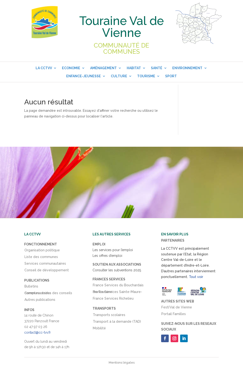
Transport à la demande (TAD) (117, 322)
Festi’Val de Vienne (176, 308)
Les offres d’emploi (107, 256)
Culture (119, 76)
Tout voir (196, 277)
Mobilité (99, 329)
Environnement (187, 68)
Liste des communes (41, 258)
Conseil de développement (46, 271)
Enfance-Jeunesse (83, 76)
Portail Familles (173, 315)
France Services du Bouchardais (118, 286)
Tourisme (146, 76)
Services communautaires (45, 264)
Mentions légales (122, 362)
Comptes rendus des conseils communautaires (48, 294)
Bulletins (31, 287)
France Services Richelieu (113, 299)
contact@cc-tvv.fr (37, 332)
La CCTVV (44, 68)
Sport (171, 76)
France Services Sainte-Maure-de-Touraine (117, 293)
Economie (71, 68)
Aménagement (103, 68)
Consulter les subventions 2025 (117, 270)
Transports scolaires (109, 316)
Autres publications (39, 301)
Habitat (134, 68)
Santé (156, 68)
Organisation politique (42, 251)
